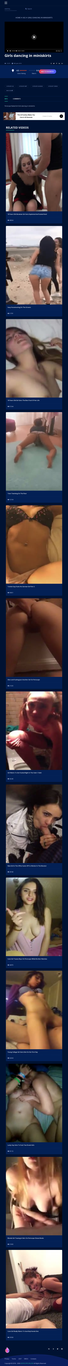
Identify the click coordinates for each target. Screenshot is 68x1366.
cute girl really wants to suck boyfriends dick (23, 1331)
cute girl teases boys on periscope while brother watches (27, 959)
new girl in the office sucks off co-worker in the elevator (27, 866)
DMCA (26, 1359)
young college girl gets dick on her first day (23, 1052)
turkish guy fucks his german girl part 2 (21, 587)
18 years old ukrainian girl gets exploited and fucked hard (27, 214)
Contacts (33, 1359)
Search (28, 9)
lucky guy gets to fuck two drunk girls (21, 1145)
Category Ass (10, 86)
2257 (20, 1359)
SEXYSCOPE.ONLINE (27, 1363)
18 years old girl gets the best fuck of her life (24, 400)
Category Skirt (23, 86)
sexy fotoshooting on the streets (19, 307)
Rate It (34, 73)
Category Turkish (53, 86)
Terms (14, 1359)
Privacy (7, 1359)
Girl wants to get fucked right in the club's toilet (25, 773)
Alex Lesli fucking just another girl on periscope (24, 680)
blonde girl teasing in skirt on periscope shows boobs (26, 1238)
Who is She (9, 90)
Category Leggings (37, 86)
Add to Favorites (47, 71)
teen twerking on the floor (17, 493)
